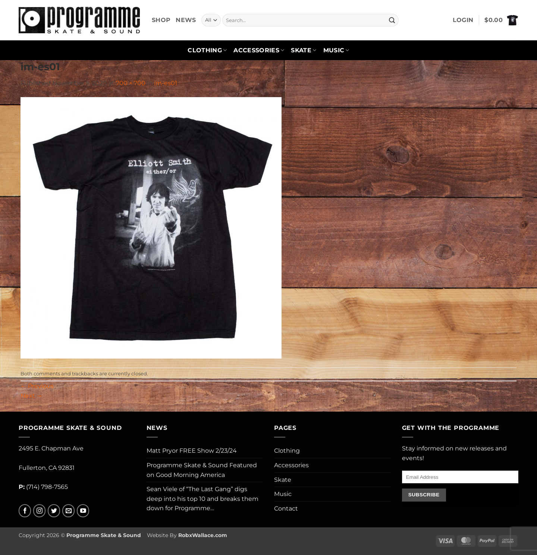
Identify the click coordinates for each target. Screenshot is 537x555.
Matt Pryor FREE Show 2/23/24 (192, 450)
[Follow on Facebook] (25, 510)
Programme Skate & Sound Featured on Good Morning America (202, 470)
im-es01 (165, 83)
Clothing (207, 50)
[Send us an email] (68, 510)
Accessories (258, 50)
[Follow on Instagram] (39, 510)
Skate (303, 50)
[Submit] (392, 20)
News (186, 20)
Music (336, 50)
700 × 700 (130, 83)
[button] (463, 20)
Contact (286, 508)
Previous (37, 386)
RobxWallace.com (202, 535)
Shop (161, 20)
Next (32, 395)
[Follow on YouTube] (83, 510)
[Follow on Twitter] (54, 510)
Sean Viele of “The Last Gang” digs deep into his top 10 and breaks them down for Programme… (202, 499)
